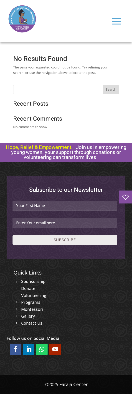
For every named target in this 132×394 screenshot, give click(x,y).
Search (111, 89)
